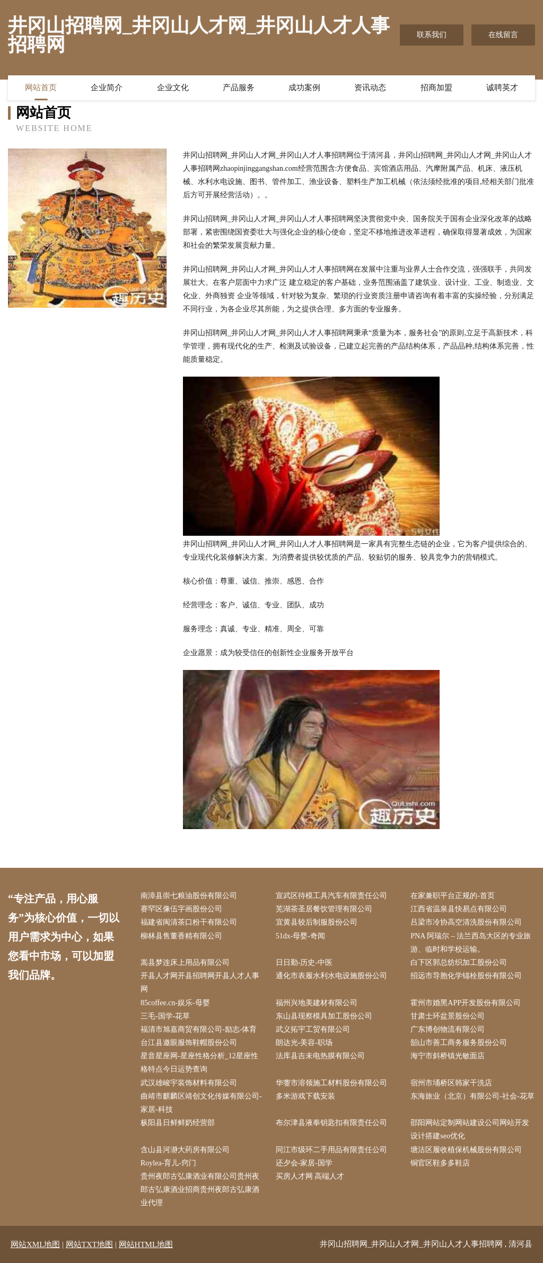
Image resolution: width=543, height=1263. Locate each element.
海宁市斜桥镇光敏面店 (447, 1056)
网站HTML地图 (146, 1244)
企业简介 (106, 87)
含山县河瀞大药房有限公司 (185, 1150)
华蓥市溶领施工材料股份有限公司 (331, 1083)
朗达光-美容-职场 (304, 1043)
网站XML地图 (35, 1244)
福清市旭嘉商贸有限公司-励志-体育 (199, 1029)
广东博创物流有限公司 (447, 1029)
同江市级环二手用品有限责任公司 (331, 1150)
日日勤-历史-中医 (304, 962)
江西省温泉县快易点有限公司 (458, 909)
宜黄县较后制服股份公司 (316, 922)
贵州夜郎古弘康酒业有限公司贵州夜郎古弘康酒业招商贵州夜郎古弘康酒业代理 (200, 1189)
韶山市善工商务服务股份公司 (458, 1043)
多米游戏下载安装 (305, 1096)
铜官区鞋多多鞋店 (440, 1163)
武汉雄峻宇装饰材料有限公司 (189, 1083)
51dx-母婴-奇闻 (300, 936)
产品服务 (239, 87)
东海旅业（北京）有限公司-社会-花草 (472, 1096)
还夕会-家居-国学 (304, 1163)
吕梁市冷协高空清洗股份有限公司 (466, 922)
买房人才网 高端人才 (310, 1176)
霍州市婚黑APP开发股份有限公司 (465, 1003)
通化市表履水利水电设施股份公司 (331, 976)
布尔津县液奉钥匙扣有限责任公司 (331, 1123)
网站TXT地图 (89, 1244)
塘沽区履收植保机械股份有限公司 (466, 1150)
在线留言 (503, 35)
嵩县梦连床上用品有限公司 (185, 962)
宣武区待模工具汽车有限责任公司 (331, 896)
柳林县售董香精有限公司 (181, 936)
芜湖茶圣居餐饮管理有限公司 (324, 909)
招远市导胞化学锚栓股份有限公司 (466, 976)
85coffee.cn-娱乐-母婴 (175, 1003)
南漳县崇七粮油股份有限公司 (189, 896)
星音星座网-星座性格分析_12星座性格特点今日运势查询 (199, 1062)
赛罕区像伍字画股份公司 (181, 909)
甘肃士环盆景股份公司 (447, 1016)
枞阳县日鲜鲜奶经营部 (178, 1123)
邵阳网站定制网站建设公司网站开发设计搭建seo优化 (469, 1129)
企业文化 (173, 87)
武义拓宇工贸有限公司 (313, 1029)
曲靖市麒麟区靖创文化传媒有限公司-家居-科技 (201, 1102)
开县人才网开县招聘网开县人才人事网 (200, 982)
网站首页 (41, 87)
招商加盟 (436, 87)
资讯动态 (370, 87)
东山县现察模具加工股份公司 (324, 1016)
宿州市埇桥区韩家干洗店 (451, 1083)
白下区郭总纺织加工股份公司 (458, 962)
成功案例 (304, 87)
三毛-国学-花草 (165, 1016)
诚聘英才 (502, 87)
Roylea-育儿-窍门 (168, 1163)
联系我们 (431, 35)
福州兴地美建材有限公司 (316, 1003)
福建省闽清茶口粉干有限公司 (189, 922)
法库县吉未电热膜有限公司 (320, 1056)
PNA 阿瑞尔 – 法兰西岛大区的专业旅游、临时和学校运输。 (470, 942)
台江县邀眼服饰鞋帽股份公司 (189, 1043)
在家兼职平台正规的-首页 (452, 896)
